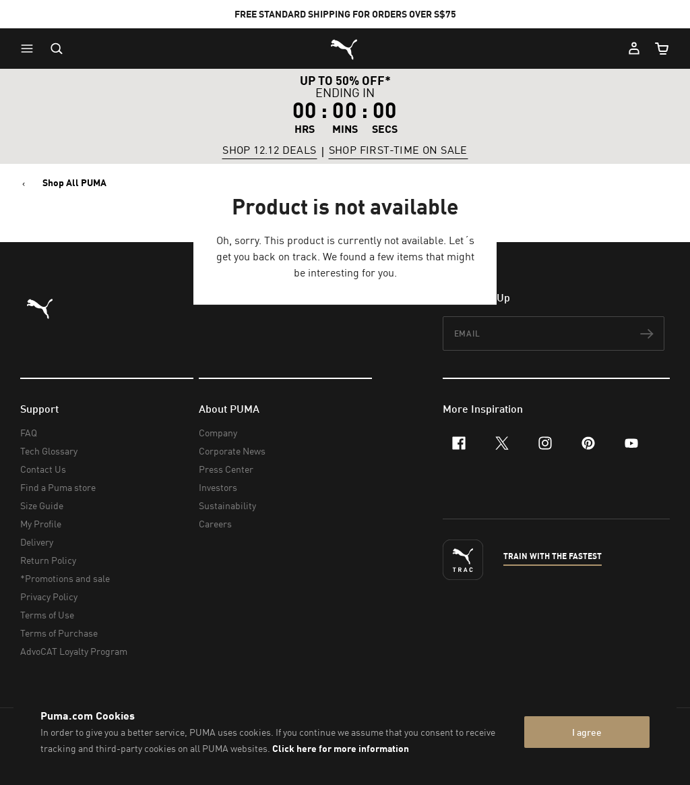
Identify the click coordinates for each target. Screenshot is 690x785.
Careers (215, 523)
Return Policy (48, 560)
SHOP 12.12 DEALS (269, 150)
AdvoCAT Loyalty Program (73, 651)
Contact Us (43, 469)
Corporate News (232, 451)
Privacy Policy (48, 596)
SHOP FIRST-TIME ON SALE (398, 150)
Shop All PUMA (74, 182)
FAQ (28, 432)
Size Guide (41, 505)
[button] (30, 48)
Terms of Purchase (59, 633)
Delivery (36, 542)
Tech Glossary (48, 451)
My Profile (40, 523)
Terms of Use (47, 614)
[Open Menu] (30, 48)
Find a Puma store (58, 487)
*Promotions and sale (65, 578)
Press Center (226, 469)
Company (218, 432)
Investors (218, 487)
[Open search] (56, 48)
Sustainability (227, 505)
